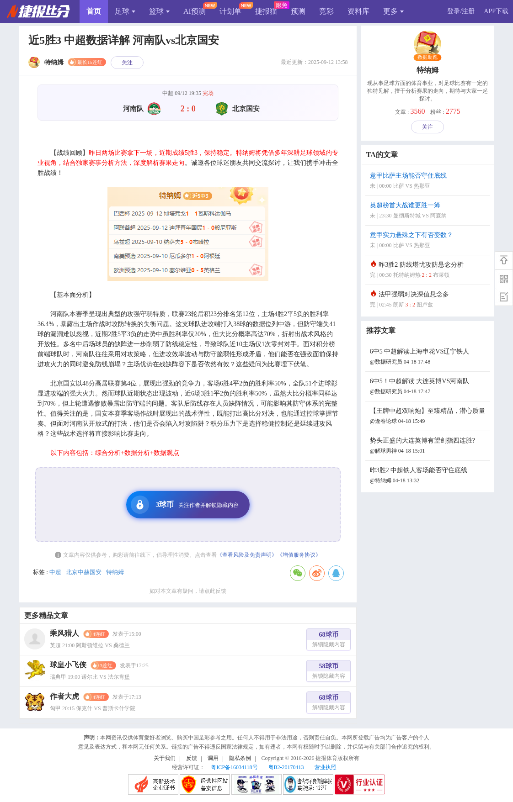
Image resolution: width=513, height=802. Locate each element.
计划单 (230, 11)
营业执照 (326, 767)
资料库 (358, 11)
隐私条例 (240, 758)
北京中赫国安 (84, 572)
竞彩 (326, 11)
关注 (127, 62)
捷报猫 (266, 11)
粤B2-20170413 (286, 767)
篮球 (159, 11)
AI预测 (194, 11)
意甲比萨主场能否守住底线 (429, 181)
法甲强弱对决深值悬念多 (429, 300)
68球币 (329, 640)
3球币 (185, 505)
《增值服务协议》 (299, 555)
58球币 (329, 672)
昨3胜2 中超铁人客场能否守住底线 (429, 476)
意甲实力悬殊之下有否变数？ (429, 241)
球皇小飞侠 (68, 665)
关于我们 (165, 758)
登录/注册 (461, 11)
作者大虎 (64, 696)
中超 (55, 572)
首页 (93, 11)
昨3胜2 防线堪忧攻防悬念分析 (429, 270)
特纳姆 (115, 572)
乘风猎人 (64, 633)
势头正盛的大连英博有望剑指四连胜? (429, 446)
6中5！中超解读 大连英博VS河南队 (429, 387)
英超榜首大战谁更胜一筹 (429, 211)
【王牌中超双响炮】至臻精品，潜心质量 (429, 416)
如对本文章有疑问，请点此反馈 (188, 591)
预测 (298, 11)
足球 (125, 11)
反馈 (191, 758)
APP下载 (496, 11)
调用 (213, 758)
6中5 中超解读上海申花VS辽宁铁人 (429, 357)
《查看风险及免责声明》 (247, 555)
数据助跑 (427, 57)
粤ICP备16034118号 (234, 767)
